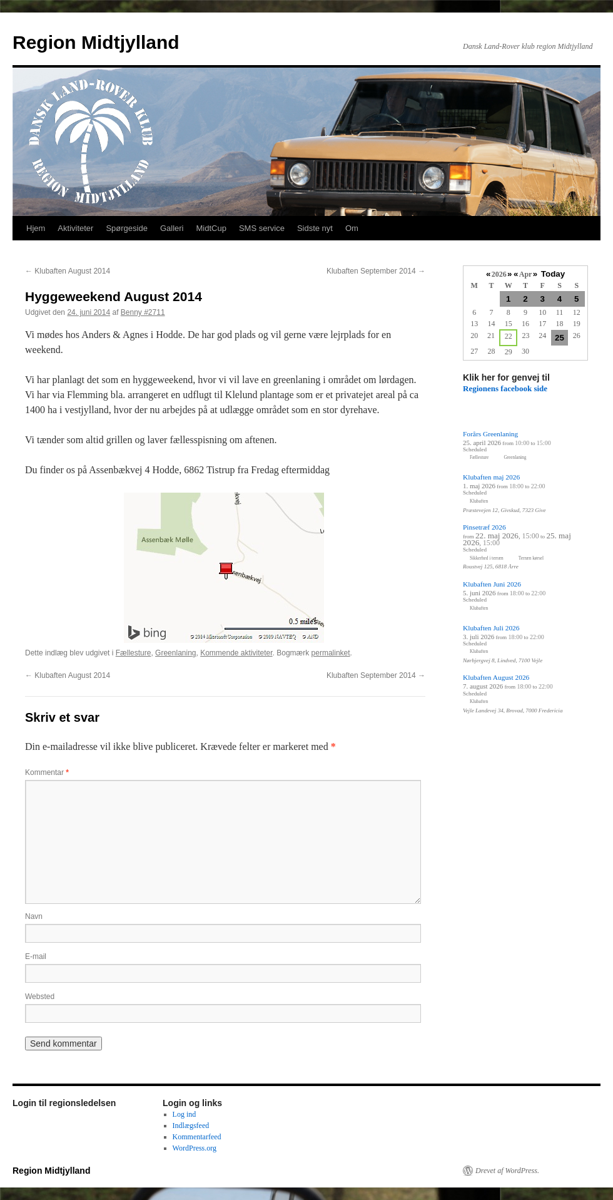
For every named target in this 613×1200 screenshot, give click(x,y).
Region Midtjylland (96, 42)
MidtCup (211, 228)
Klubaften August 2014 (67, 271)
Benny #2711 (143, 312)
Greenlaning (175, 653)
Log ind (184, 1114)
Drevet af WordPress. (507, 1170)
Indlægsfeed (191, 1125)
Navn (34, 916)
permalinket (331, 653)
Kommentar (47, 772)
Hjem (35, 228)
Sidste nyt (315, 228)
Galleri (172, 228)
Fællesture (133, 653)
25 (559, 337)
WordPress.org (194, 1148)
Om (351, 228)
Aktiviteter (75, 228)
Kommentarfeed (197, 1136)
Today (553, 274)
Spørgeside (126, 228)
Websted (39, 996)
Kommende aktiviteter (236, 653)
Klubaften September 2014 (376, 271)
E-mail (35, 956)
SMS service (262, 228)
